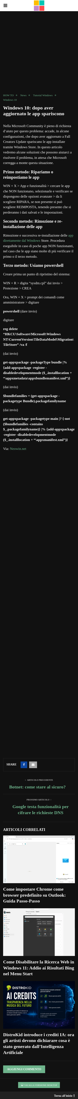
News (23, 95)
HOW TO (8, 95)
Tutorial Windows (43, 95)
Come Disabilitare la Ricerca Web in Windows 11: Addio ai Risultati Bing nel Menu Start (38, 967)
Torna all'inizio (64, 1094)
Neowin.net (18, 449)
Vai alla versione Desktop (39, 1085)
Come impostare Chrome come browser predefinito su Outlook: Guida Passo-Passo (34, 894)
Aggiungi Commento (24, 1069)
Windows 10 (10, 99)
